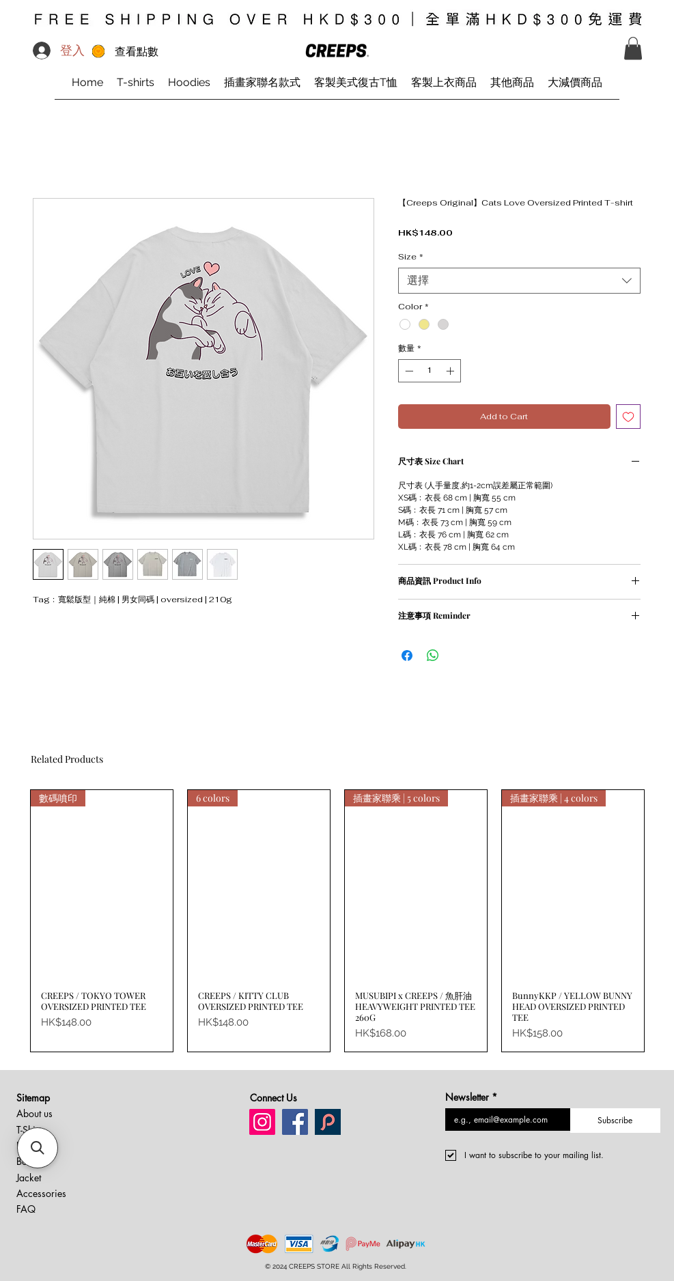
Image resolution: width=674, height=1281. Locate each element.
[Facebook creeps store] (295, 1122)
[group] (337, 920)
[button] (633, 48)
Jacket (28, 1177)
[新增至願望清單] (628, 416)
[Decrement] (407, 371)
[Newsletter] (504, 1119)
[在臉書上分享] (407, 655)
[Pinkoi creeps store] (328, 1122)
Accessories (41, 1193)
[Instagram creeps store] (262, 1122)
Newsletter (471, 1097)
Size (410, 257)
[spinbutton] (429, 371)
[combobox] (519, 281)
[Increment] (451, 371)
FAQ (26, 1208)
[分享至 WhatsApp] (433, 655)
